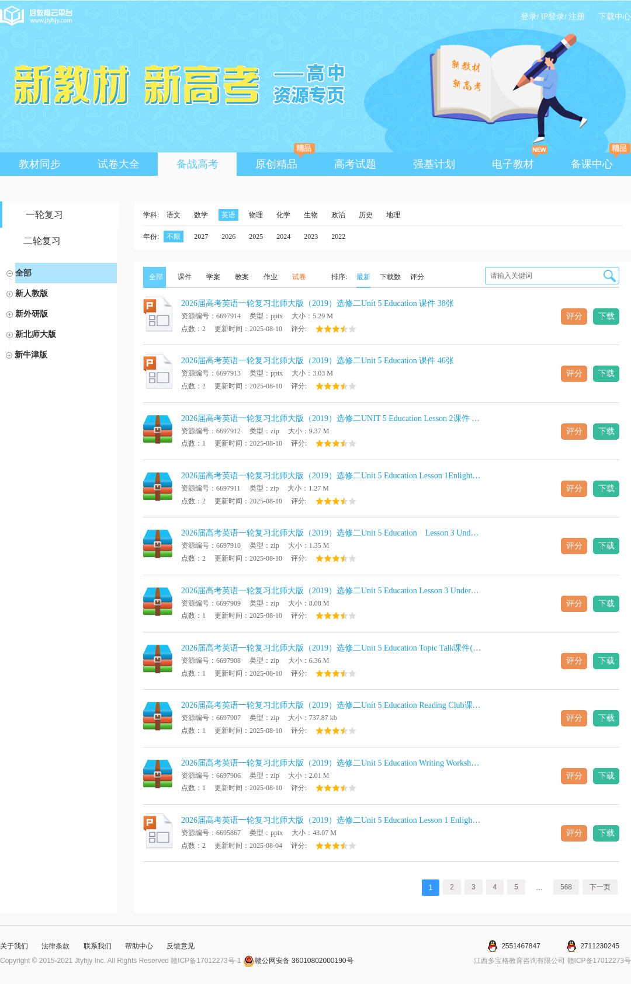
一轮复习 (44, 215)
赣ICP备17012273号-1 (206, 961)
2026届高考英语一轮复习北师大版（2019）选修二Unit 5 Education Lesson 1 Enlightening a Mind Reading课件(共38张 (331, 820)
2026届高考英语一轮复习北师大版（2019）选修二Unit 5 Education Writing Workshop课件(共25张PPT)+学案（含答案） (331, 763)
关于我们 (14, 946)
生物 (311, 215)
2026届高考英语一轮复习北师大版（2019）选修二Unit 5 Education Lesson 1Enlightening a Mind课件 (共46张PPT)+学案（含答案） (331, 475)
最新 (363, 277)
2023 (311, 236)
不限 (174, 236)
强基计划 (434, 164)
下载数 (390, 277)
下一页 (600, 887)
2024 (283, 236)
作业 (271, 277)
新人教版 (31, 293)
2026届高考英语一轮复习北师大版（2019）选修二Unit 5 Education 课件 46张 (317, 360)
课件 (185, 277)
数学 (201, 215)
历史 (366, 215)
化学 (283, 215)
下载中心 (614, 16)
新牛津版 (31, 354)
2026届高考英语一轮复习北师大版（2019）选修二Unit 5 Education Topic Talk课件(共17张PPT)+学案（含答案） (331, 648)
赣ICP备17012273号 (599, 961)
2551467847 (520, 946)
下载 (606, 316)
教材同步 (40, 164)
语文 (174, 215)
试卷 (299, 277)
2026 (228, 236)
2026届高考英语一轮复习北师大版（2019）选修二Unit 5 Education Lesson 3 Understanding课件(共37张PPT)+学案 (331, 532)
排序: (339, 277)
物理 (256, 215)
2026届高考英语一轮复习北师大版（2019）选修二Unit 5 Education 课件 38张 (317, 303)
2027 (201, 236)
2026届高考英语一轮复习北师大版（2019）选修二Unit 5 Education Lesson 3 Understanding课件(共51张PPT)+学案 (331, 590)
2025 (256, 236)
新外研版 (31, 313)
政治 (338, 215)
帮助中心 (139, 946)
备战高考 (197, 164)
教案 (242, 277)
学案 (213, 277)
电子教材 (520, 161)
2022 (338, 236)
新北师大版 (35, 334)
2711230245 (599, 946)
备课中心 (600, 161)
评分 (417, 277)
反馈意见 (181, 946)
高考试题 (355, 164)
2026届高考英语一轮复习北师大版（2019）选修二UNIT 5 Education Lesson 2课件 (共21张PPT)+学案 (331, 418)
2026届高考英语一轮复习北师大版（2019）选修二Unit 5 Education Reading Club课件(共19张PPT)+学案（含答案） (331, 705)
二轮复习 (42, 241)
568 (566, 887)
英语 (228, 215)
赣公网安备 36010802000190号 (298, 961)
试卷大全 (119, 164)
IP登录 (552, 16)
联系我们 (98, 946)
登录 (529, 16)
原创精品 (284, 161)
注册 (576, 16)
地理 (393, 215)
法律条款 (55, 946)
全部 (23, 272)
